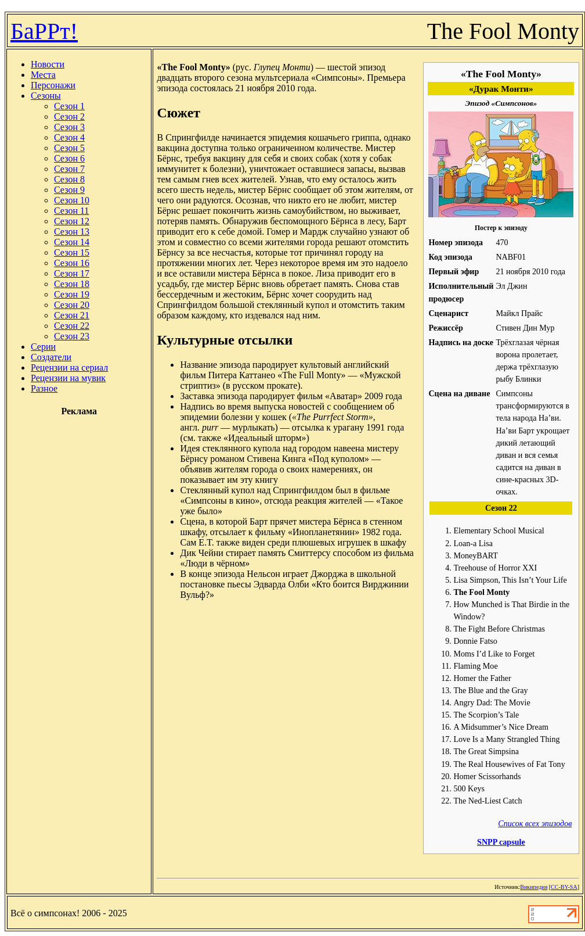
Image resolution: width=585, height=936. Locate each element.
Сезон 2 (69, 116)
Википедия (533, 887)
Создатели (51, 357)
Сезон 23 (71, 336)
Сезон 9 (69, 190)
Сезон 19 (71, 294)
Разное (44, 388)
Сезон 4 (69, 137)
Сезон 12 (71, 221)
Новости (47, 64)
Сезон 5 (69, 148)
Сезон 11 (71, 211)
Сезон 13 (71, 231)
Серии (43, 347)
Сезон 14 (71, 242)
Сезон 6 (69, 158)
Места (43, 75)
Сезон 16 (71, 263)
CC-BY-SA (564, 887)
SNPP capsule (501, 842)
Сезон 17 (71, 273)
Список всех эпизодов (535, 823)
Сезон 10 (71, 200)
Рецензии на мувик (68, 378)
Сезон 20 (71, 305)
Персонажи (53, 85)
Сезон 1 (69, 106)
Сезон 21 (71, 315)
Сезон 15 (71, 252)
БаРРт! (44, 31)
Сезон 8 (69, 179)
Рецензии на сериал (69, 367)
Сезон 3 (69, 127)
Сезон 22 (71, 326)
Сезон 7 (69, 169)
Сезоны (46, 96)
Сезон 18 (71, 284)
